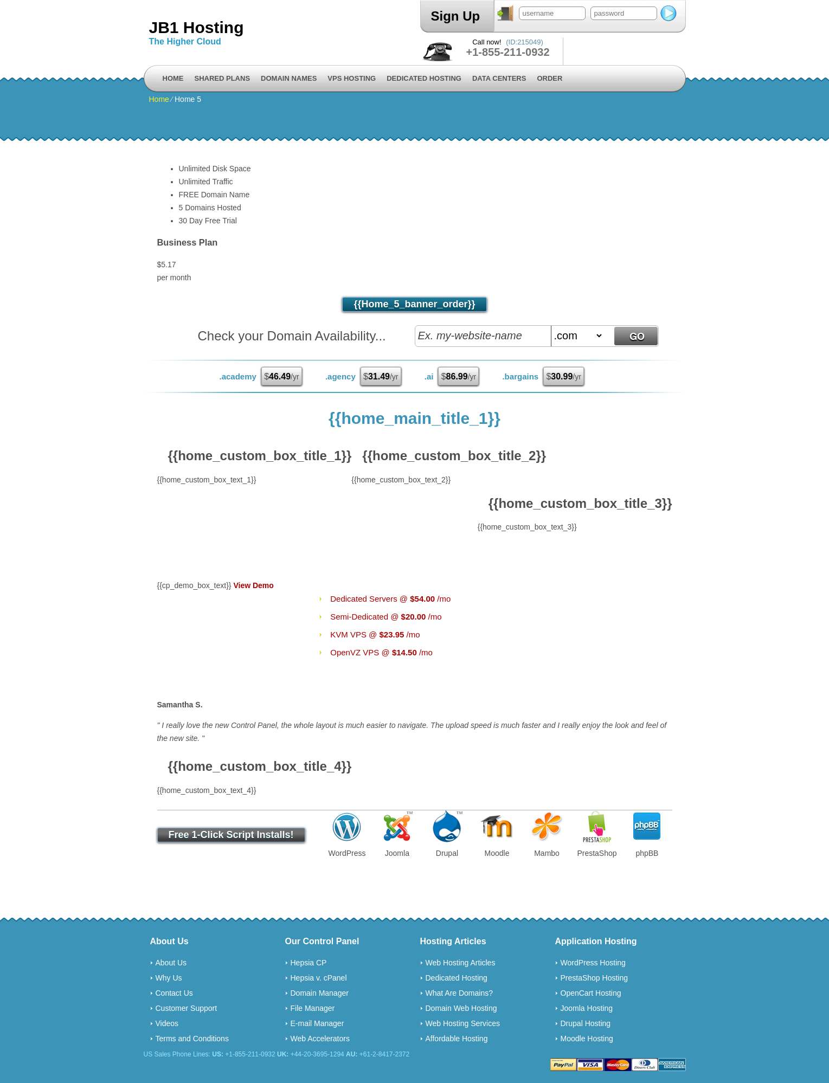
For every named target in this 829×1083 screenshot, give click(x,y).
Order (549, 78)
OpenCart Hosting (591, 993)
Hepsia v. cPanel (319, 978)
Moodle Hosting (587, 1038)
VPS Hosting (351, 78)
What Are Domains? (459, 993)
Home (173, 78)
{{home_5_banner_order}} (414, 304)
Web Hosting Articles (461, 962)
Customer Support (186, 1008)
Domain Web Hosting (461, 1008)
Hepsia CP (309, 962)
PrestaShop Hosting (594, 978)
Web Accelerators (320, 1038)
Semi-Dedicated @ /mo (385, 616)
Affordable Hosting (457, 1038)
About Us (171, 962)
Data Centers (499, 78)
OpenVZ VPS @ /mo (381, 652)
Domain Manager (320, 993)
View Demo (253, 585)
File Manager (313, 1008)
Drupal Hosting (586, 1023)
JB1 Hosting (196, 27)
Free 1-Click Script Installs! (231, 834)
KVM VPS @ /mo (375, 634)
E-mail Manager (317, 1023)
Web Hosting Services (463, 1023)
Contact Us (174, 993)
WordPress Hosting (593, 962)
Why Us (169, 978)
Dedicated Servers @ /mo (390, 598)
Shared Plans (222, 78)
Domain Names (289, 78)
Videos (167, 1023)
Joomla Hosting (587, 1008)
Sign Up (455, 16)
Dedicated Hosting (424, 78)
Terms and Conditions (192, 1038)
